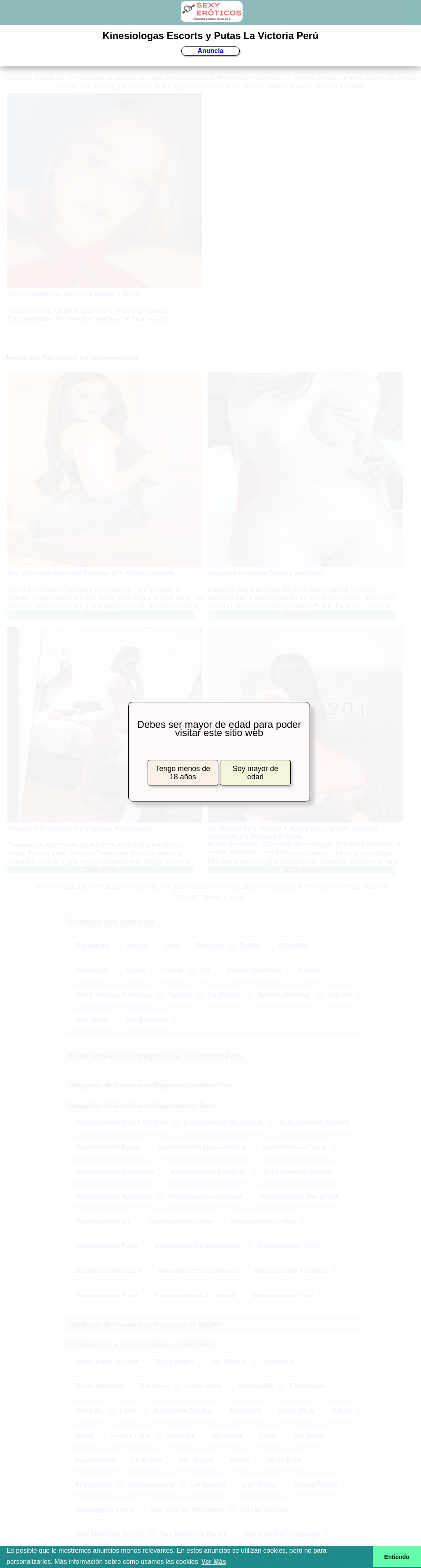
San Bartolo (228, 1361)
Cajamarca (92, 945)
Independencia (151, 1484)
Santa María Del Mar (107, 1361)
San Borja (308, 1435)
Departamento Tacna (294, 1147)
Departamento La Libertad (195, 1295)
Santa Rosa (203, 1386)
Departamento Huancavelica (201, 1147)
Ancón (341, 1410)
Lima (171, 945)
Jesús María (296, 1410)
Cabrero (339, 994)
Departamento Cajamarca (197, 1270)
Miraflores (227, 1435)
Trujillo (250, 945)
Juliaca (136, 945)
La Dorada (224, 994)
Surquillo (181, 1435)
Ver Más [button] (213, 1561)
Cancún (180, 994)
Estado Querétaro (254, 970)
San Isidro (245, 1410)
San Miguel (196, 1460)
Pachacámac (96, 1460)
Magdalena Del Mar (183, 1410)
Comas (173, 970)
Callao (136, 970)
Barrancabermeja (284, 994)
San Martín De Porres (194, 1534)
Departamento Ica (103, 1221)
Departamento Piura (107, 1295)
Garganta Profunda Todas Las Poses (265, 573)
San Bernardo (146, 1019)
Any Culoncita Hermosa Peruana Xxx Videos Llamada (90, 573)
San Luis (89, 1410)
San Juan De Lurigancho (282, 1534)
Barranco (154, 1386)
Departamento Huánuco (206, 1196)
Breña (85, 1435)
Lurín (268, 1435)
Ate (205, 970)
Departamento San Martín (300, 1196)
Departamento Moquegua (223, 1122)
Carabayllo (92, 970)
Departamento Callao (263, 1221)
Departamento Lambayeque (198, 1245)
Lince (128, 1410)
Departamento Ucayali (298, 1171)
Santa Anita (284, 1460)
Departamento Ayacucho (114, 1196)
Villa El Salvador (265, 1509)
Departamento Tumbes (314, 1122)
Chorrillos (293, 945)
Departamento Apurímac (209, 1171)
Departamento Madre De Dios (121, 1122)
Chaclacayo (307, 1386)
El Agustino (94, 1484)
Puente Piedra (315, 1484)
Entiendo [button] (397, 1557)
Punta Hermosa (100, 1386)
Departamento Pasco (108, 1147)
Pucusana (278, 1361)
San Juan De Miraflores (186, 1509)
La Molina (147, 1460)
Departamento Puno (107, 1245)
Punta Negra (174, 1361)
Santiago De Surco (105, 1509)
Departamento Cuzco (108, 1270)
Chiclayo (209, 945)
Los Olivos (260, 1484)
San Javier (92, 1019)
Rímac (240, 1460)
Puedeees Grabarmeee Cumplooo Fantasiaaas (79, 828)
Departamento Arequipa (291, 1270)
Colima (310, 970)
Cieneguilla (255, 1386)
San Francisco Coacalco (114, 994)
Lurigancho (209, 1484)
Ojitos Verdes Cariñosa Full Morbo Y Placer (74, 294)
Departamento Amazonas (115, 1171)
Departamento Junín (289, 1245)
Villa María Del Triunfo (110, 1534)
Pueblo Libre (130, 1435)
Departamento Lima (283, 1295)
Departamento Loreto (180, 1221)
